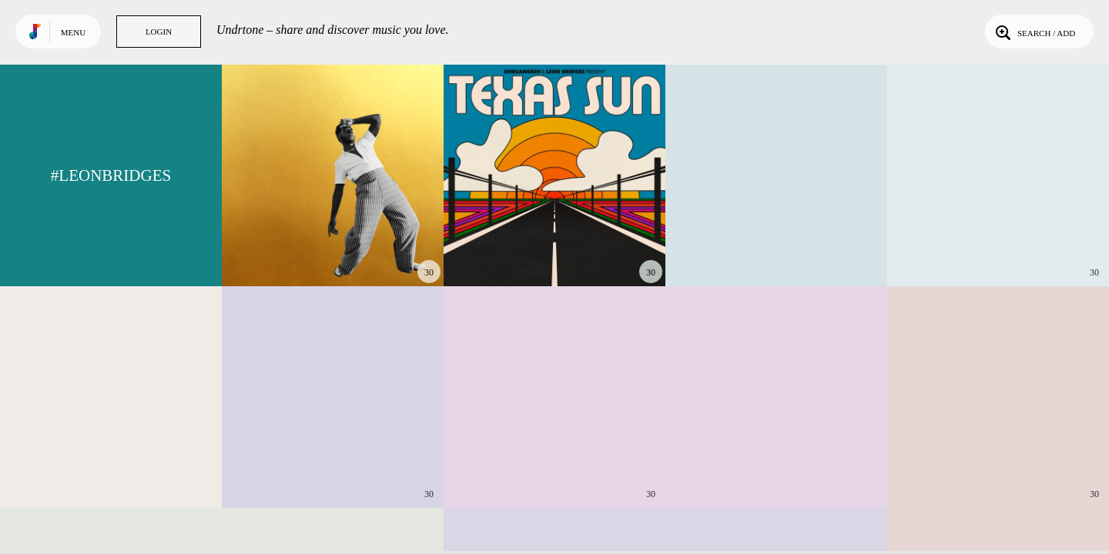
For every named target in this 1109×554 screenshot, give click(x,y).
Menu (73, 32)
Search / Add (1034, 31)
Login (159, 31)
